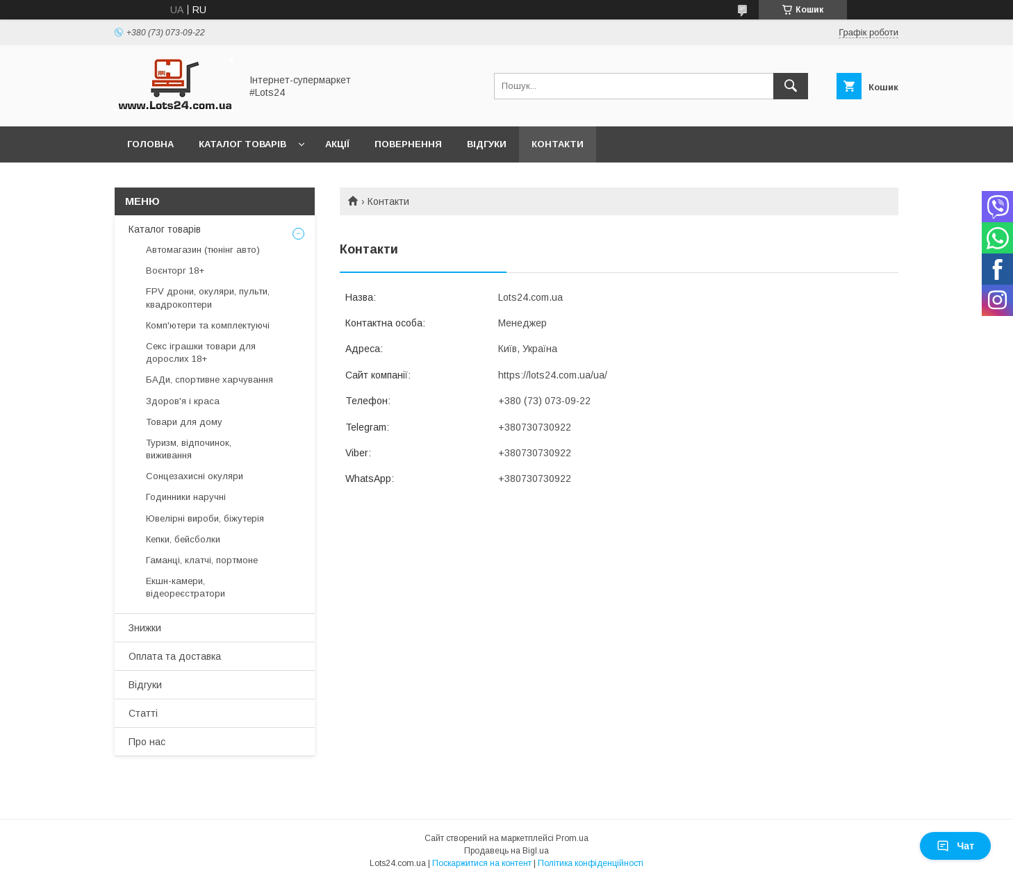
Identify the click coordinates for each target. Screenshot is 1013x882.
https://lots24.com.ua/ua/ (552, 375)
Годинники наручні (186, 497)
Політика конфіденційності (590, 863)
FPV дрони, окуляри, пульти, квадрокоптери (208, 297)
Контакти (558, 144)
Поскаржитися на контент (482, 863)
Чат (955, 846)
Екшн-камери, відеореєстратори (185, 587)
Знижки (145, 627)
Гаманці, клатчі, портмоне (202, 560)
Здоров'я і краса (183, 401)
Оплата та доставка (175, 656)
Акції (337, 144)
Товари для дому (184, 422)
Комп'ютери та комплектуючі (208, 325)
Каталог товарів (242, 144)
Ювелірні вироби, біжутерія (205, 518)
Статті (143, 713)
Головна (150, 144)
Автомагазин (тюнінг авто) (203, 249)
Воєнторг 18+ (175, 270)
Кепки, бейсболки (183, 539)
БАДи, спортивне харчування (209, 379)
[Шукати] (790, 86)
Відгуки (486, 144)
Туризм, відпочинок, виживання (188, 449)
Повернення (408, 144)
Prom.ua (572, 838)
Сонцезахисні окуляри (194, 476)
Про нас (147, 741)
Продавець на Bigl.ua (506, 851)
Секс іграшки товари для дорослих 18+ (201, 352)
